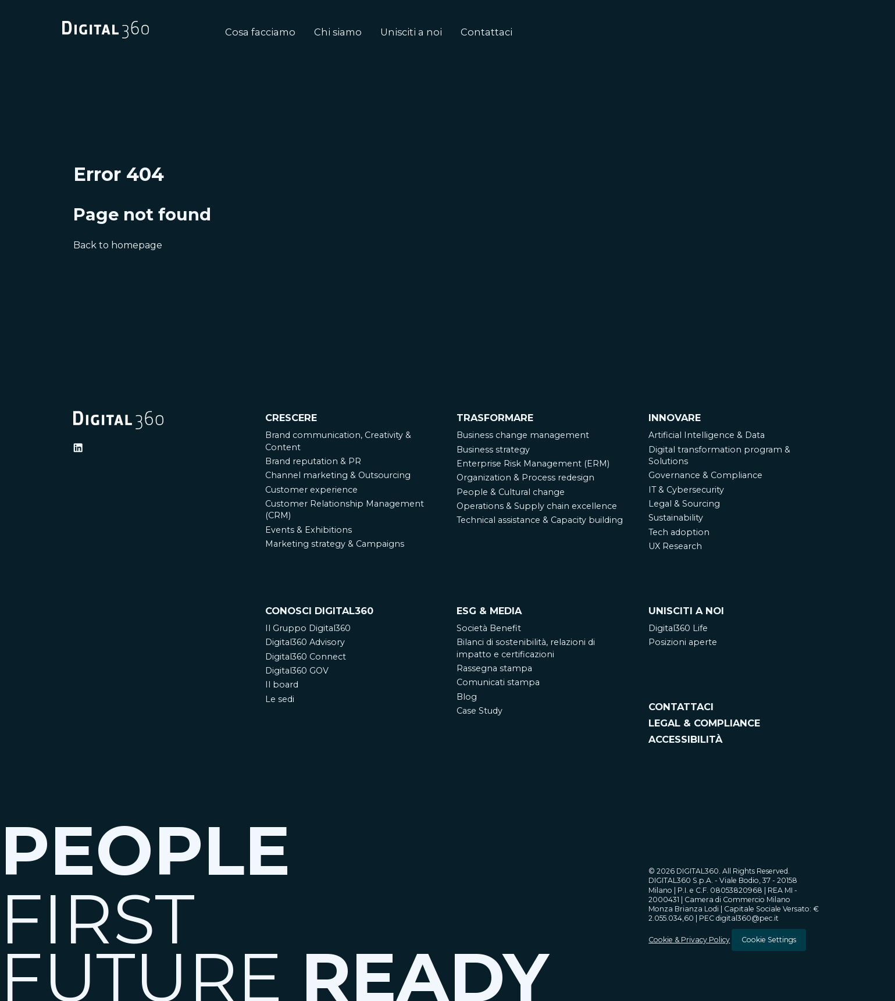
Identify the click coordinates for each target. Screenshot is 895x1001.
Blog (467, 697)
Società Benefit (489, 628)
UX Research (675, 546)
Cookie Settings (768, 939)
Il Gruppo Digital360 (308, 628)
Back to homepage (117, 245)
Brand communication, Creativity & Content (338, 441)
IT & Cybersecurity (686, 490)
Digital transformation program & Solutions (719, 455)
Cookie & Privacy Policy (689, 939)
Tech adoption (678, 532)
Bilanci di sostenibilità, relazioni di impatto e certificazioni (526, 648)
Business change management (523, 435)
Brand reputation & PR (313, 461)
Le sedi (279, 699)
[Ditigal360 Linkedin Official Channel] (78, 448)
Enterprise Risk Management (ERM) (533, 463)
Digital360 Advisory (305, 642)
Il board (281, 684)
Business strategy (493, 449)
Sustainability (675, 517)
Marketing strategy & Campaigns (334, 544)
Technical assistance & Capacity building (540, 520)
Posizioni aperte (682, 642)
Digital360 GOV (297, 670)
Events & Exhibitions (308, 530)
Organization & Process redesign (525, 477)
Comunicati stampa (498, 682)
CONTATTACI (681, 707)
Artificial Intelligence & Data (706, 435)
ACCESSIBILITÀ (685, 739)
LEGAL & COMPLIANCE (704, 723)
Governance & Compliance (705, 475)
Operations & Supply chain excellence (537, 506)
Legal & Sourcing (684, 503)
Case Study (479, 711)
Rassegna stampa (494, 668)
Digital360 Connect (305, 656)
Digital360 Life (678, 628)
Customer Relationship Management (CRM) (344, 509)
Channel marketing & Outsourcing (338, 475)
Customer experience (311, 490)
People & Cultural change (511, 492)
